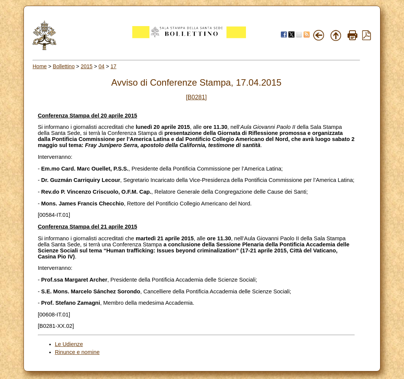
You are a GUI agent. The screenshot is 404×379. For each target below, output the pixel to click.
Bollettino (64, 66)
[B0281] (196, 97)
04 (102, 66)
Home (40, 66)
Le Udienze (69, 344)
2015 (86, 66)
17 (114, 66)
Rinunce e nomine (77, 352)
